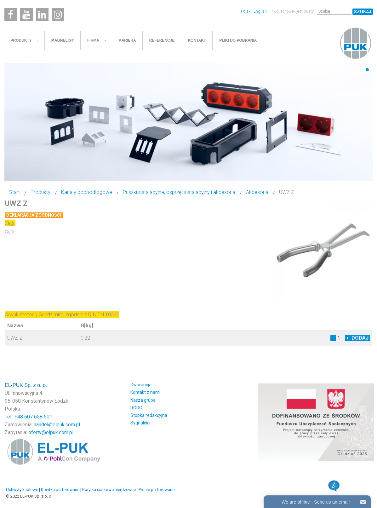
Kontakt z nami (145, 392)
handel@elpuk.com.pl (57, 425)
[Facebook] (10, 14)
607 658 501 (38, 417)
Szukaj (362, 11)
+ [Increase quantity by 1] (347, 338)
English (260, 11)
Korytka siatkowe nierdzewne (109, 489)
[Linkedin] (42, 14)
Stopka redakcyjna (148, 415)
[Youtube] (26, 14)
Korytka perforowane (60, 489)
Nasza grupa (143, 400)
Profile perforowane (156, 489)
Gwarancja (140, 384)
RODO (136, 407)
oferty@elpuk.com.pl (50, 432)
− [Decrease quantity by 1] (333, 338)
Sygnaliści (140, 422)
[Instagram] (58, 14)
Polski (246, 11)
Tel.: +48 (14, 417)
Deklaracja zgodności (33, 215)
